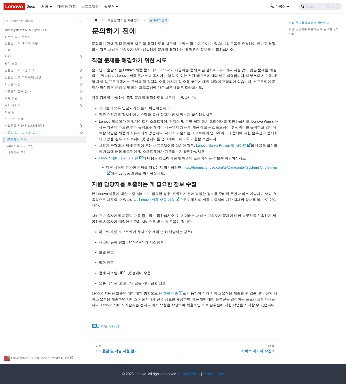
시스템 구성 (12, 84)
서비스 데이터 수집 (20, 146)
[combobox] (11, 20)
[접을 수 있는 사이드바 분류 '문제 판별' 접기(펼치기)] (81, 98)
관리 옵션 (11, 63)
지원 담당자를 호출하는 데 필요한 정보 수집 (314, 31)
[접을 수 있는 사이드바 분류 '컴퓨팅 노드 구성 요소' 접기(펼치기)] (81, 70)
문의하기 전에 (16, 139)
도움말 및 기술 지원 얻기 (21, 132)
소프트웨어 (90, 6)
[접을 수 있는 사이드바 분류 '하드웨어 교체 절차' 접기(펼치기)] (81, 91)
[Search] (320, 6)
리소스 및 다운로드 (17, 36)
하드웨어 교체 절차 (17, 91)
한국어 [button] (278, 6)
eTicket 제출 (170, 293)
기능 (7, 50)
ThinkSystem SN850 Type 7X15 (26, 30)
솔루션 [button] (109, 6)
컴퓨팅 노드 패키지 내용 (21, 43)
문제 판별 (11, 98)
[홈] (96, 20)
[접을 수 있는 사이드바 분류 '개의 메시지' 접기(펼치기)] (81, 105)
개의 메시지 (12, 105)
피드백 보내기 (105, 327)
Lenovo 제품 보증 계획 (159, 200)
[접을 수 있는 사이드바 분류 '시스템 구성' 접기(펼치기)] (81, 84)
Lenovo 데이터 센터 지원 (121, 158)
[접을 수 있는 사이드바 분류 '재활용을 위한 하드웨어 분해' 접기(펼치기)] (81, 125)
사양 (7, 56)
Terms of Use (213, 374)
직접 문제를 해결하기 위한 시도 (309, 22)
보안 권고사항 (14, 118)
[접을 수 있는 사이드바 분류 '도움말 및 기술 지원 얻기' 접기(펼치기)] (81, 132)
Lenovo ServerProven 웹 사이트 (223, 145)
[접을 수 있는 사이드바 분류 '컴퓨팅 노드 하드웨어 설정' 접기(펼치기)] (81, 77)
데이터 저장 (66, 6)
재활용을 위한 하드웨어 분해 (24, 125)
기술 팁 (9, 112)
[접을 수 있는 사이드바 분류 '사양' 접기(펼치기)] (81, 56)
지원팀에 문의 (16, 152)
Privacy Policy (189, 374)
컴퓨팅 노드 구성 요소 (19, 70)
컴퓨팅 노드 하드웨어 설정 (22, 77)
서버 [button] (44, 6)
